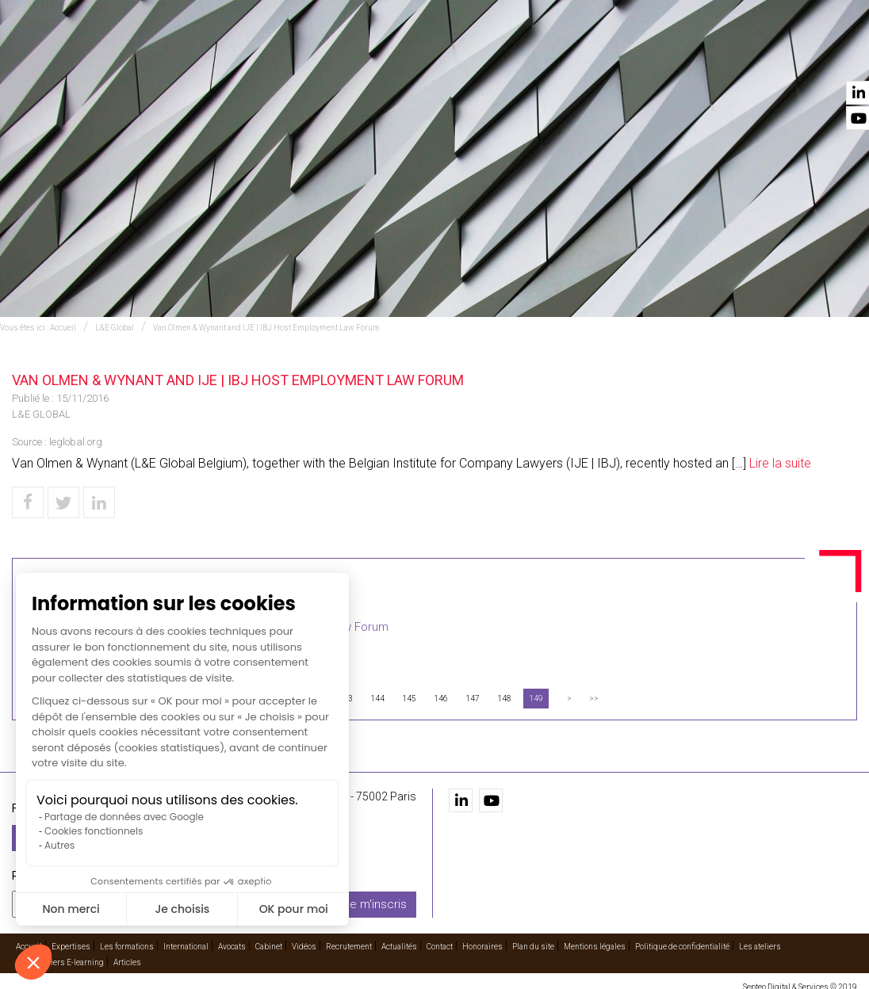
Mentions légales (595, 938)
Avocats (532, 56)
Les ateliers (760, 938)
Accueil (231, 56)
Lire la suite (780, 463)
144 (377, 698)
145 (409, 698)
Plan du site (533, 938)
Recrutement (693, 56)
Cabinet (584, 56)
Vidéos (630, 56)
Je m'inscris (375, 896)
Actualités (769, 56)
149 (536, 698)
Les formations (370, 56)
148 (504, 698)
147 (472, 698)
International (462, 56)
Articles (127, 954)
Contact (831, 56)
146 (441, 698)
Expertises (289, 56)
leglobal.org (75, 442)
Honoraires (482, 938)
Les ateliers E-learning (63, 954)
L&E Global (114, 327)
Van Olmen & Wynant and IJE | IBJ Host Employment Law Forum (266, 327)
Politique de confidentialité (682, 938)
